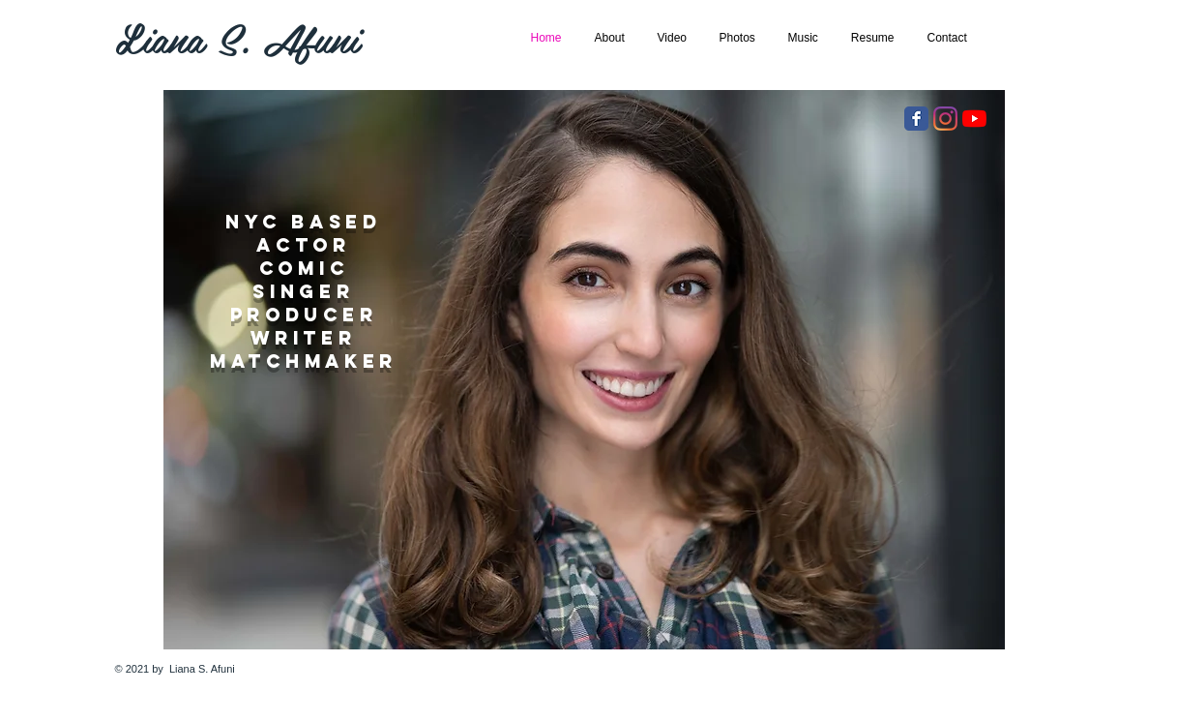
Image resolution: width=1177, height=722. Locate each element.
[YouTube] (974, 118)
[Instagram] (945, 118)
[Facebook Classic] (916, 118)
